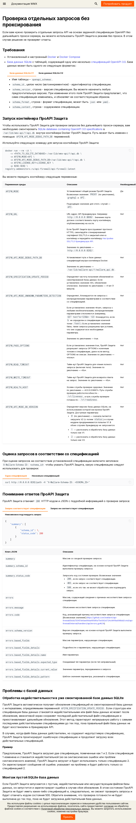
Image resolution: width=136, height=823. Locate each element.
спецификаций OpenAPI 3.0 (108, 61)
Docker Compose (69, 56)
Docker (52, 56)
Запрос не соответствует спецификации (72, 508)
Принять (68, 817)
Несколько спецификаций (45, 476)
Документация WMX (24, 3)
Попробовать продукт (117, 3)
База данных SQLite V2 (51, 73)
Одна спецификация (16, 476)
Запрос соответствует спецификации (25, 508)
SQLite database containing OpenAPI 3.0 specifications (70, 129)
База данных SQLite (19, 61)
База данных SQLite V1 (22, 73)
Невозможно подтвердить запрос (23, 514)
